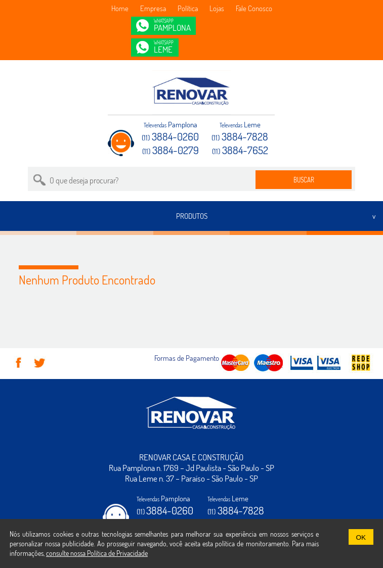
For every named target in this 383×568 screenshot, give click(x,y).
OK (361, 537)
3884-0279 (170, 150)
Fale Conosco (254, 8)
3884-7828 (239, 136)
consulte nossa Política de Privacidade (97, 553)
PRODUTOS (191, 216)
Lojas (216, 8)
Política (188, 8)
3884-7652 (240, 150)
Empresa (153, 8)
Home (120, 8)
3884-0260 (170, 136)
